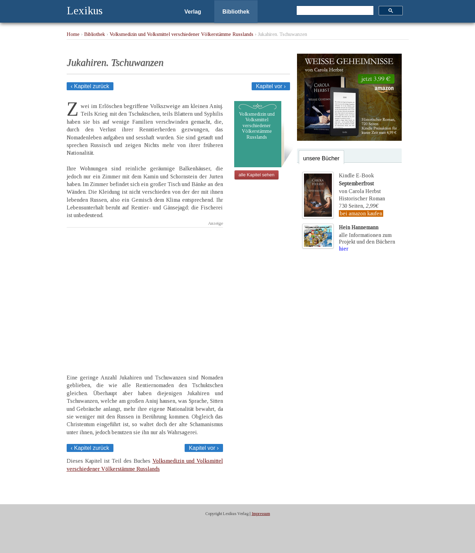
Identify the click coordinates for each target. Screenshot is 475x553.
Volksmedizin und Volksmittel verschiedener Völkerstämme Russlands (181, 34)
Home (73, 34)
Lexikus (85, 10)
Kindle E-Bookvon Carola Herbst (360, 183)
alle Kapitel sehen (257, 174)
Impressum (261, 513)
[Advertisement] (145, 294)
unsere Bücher (321, 158)
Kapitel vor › (270, 86)
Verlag (192, 12)
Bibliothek (235, 12)
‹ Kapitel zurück (90, 86)
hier (343, 249)
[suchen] (334, 11)
